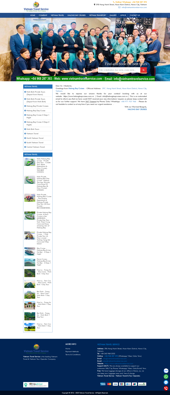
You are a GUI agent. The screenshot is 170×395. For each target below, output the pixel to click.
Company (43, 15)
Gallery (113, 15)
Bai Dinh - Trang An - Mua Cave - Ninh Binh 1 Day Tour (43, 294)
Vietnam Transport (97, 15)
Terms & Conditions (72, 355)
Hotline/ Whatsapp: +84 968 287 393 (130, 2)
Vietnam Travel (57, 15)
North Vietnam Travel (35, 138)
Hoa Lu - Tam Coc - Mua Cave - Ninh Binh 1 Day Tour (44, 283)
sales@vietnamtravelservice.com (115, 361)
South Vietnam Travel (35, 142)
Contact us (135, 15)
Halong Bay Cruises (76, 15)
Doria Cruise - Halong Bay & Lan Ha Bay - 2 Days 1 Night (44, 262)
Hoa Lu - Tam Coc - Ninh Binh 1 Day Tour (44, 326)
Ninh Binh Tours (33, 129)
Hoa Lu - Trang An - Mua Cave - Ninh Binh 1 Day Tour (44, 272)
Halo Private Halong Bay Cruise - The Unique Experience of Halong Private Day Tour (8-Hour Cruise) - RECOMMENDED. (44, 201)
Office (123, 15)
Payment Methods (72, 351)
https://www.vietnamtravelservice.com (119, 363)
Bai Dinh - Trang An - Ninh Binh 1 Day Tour (43, 315)
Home (32, 15)
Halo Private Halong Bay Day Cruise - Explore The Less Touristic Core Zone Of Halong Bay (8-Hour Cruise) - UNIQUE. (43, 183)
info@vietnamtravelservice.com (132, 7)
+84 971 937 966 (128, 101)
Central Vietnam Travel (36, 147)
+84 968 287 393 (111, 356)
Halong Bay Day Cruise (36, 110)
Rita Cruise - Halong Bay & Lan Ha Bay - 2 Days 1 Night (44, 251)
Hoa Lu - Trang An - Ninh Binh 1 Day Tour (44, 304)
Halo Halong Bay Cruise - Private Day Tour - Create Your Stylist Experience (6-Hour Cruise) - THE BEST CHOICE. (44, 165)
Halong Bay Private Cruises (37, 106)
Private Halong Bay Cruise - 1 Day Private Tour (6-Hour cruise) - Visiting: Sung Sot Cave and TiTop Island (44, 238)
